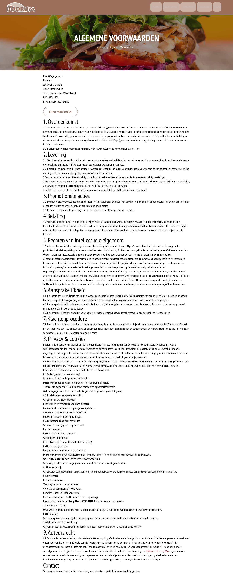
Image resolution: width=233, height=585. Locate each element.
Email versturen (62, 112)
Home (154, 8)
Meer (218, 8)
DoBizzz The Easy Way (157, 552)
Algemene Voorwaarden (121, 47)
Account (204, 8)
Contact (187, 8)
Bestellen (169, 8)
